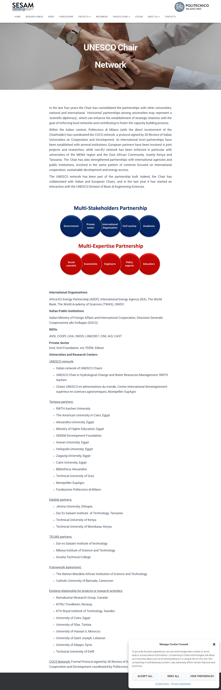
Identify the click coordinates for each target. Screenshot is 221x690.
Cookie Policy (162, 683)
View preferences (202, 676)
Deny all (173, 676)
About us (154, 17)
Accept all (145, 676)
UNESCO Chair (121, 17)
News (51, 17)
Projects (84, 17)
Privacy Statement (181, 683)
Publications (66, 17)
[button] (214, 644)
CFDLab (139, 17)
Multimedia (102, 17)
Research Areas (34, 17)
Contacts (170, 17)
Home (18, 17)
